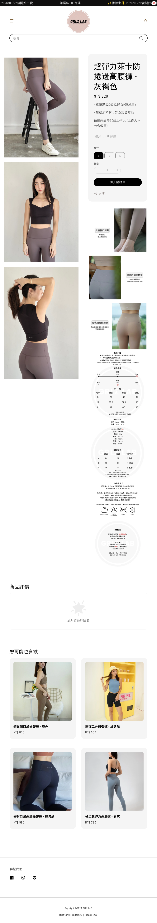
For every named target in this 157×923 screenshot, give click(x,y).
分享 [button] (99, 193)
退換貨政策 (91, 915)
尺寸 (96, 148)
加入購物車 (118, 182)
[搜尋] (141, 38)
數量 (96, 163)
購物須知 (64, 915)
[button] (11, 21)
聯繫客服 (77, 915)
